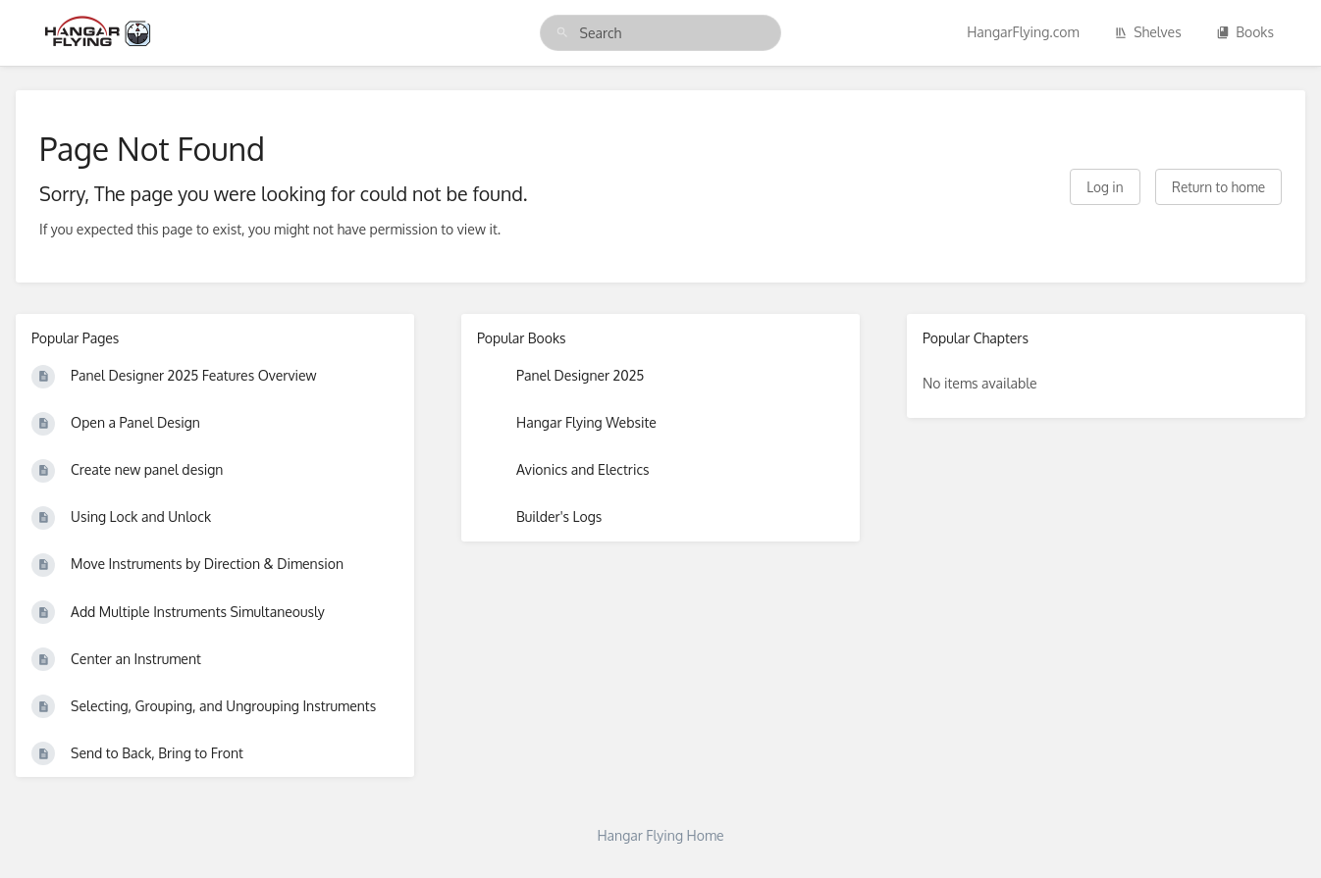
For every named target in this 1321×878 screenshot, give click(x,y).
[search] (661, 33)
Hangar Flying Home (660, 835)
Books (1245, 32)
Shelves (1148, 32)
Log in (1104, 187)
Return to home (1218, 187)
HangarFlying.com (1023, 32)
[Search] (562, 33)
